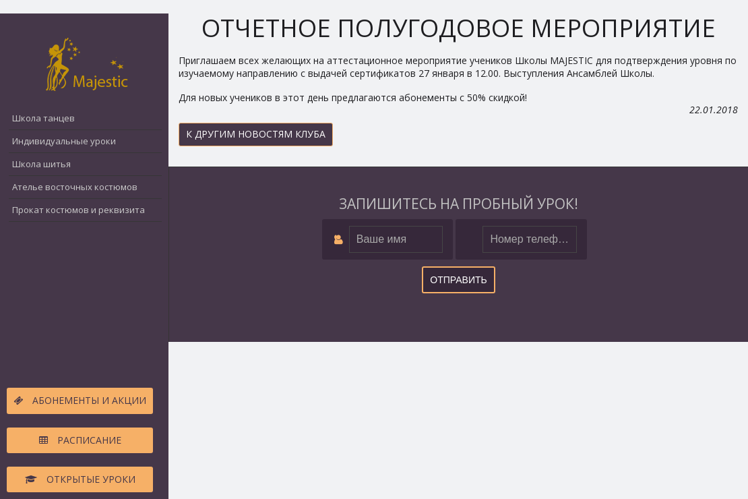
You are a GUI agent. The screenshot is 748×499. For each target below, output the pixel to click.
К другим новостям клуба (255, 133)
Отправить (458, 279)
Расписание (80, 440)
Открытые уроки (80, 479)
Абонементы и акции (79, 400)
